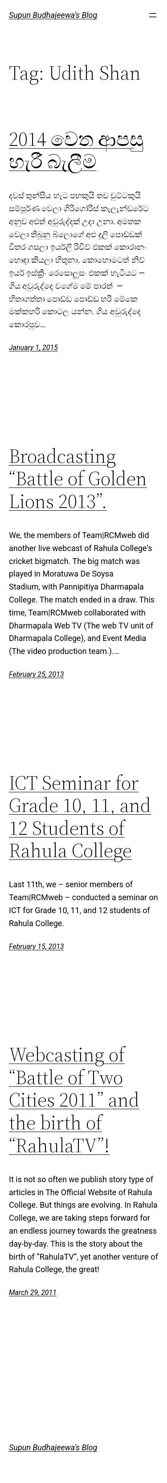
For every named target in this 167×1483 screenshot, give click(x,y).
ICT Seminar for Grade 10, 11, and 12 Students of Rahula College (80, 817)
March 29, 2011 (33, 1292)
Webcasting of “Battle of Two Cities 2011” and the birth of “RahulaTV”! (74, 1100)
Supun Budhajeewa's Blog (53, 15)
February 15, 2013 (36, 946)
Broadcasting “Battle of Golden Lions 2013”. (78, 479)
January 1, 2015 (33, 347)
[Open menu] (152, 15)
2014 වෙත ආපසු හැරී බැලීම (76, 150)
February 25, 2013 (36, 674)
